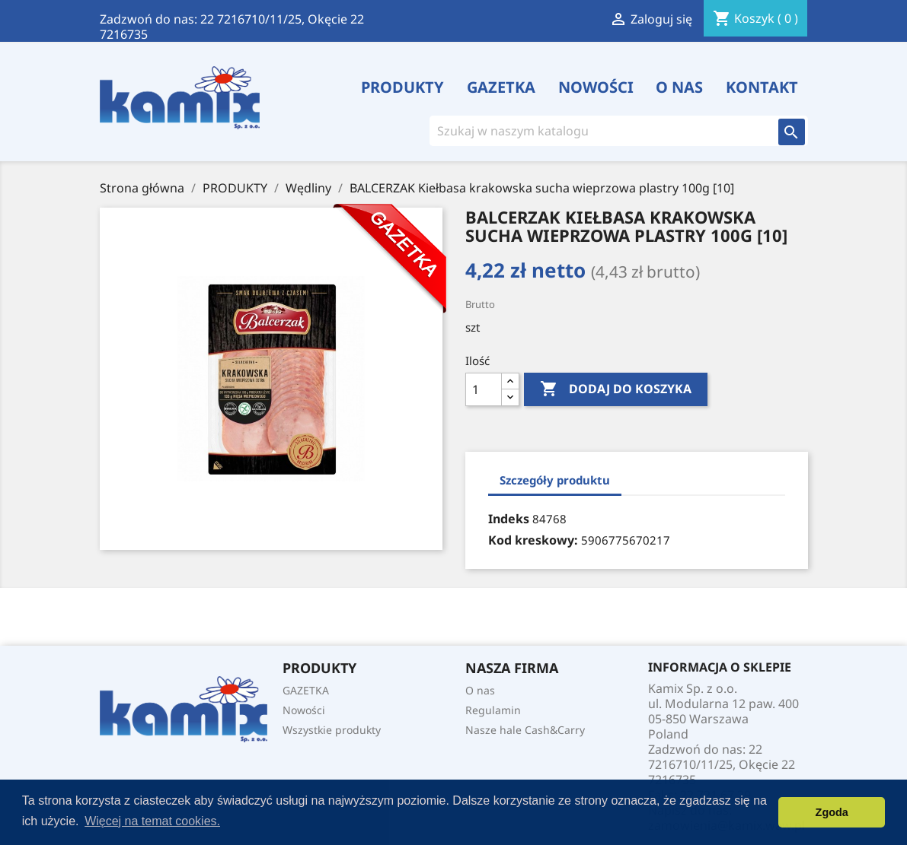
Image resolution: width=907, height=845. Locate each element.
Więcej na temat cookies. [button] (152, 821)
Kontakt (762, 87)
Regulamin (493, 710)
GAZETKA (501, 87)
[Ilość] (483, 389)
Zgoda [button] (832, 812)
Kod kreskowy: (533, 540)
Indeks (508, 518)
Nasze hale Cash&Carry (525, 730)
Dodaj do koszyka (615, 389)
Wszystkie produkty (332, 730)
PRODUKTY (402, 87)
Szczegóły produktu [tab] (555, 480)
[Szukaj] (598, 131)
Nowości (596, 87)
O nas (679, 87)
